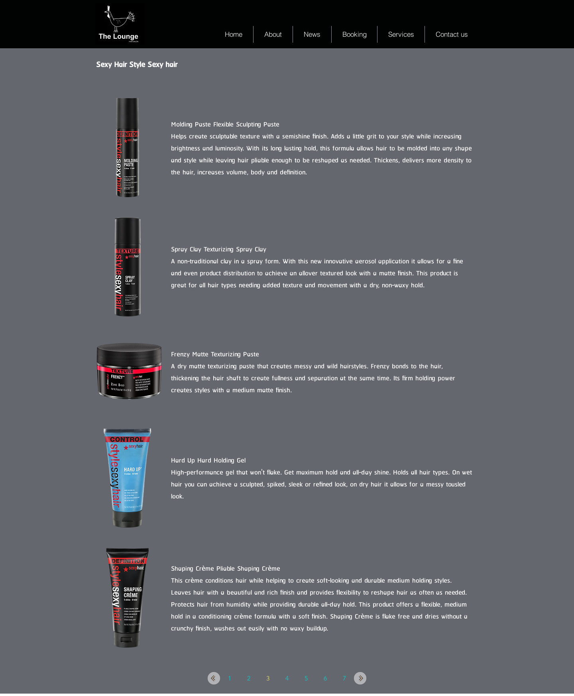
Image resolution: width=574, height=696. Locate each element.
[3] (267, 678)
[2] (248, 678)
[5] (306, 678)
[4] (287, 678)
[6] (325, 678)
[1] (229, 678)
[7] (344, 678)
